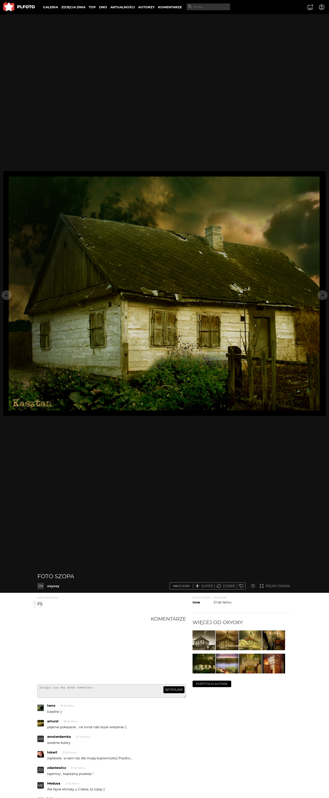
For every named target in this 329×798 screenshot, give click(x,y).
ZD (40, 772)
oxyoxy (53, 586)
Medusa (53, 785)
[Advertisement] (94, 648)
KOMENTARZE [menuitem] (170, 7)
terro (51, 707)
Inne (196, 602)
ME (40, 787)
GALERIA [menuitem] (50, 7)
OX (40, 586)
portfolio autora (212, 683)
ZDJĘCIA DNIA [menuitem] (73, 7)
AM (40, 741)
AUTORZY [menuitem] (146, 7)
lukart (52, 754)
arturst (53, 723)
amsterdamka (59, 738)
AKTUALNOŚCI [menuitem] (122, 7)
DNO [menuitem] (103, 7)
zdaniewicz (56, 770)
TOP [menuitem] (92, 7)
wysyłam (174, 690)
